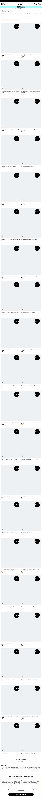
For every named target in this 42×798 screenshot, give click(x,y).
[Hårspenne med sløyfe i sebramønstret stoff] (11, 298)
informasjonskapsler (25, 784)
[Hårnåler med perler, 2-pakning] (31, 482)
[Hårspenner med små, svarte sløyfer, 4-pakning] (31, 592)
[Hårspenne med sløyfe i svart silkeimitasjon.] (11, 702)
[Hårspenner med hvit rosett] (31, 629)
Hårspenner (23, 8)
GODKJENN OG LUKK (21, 794)
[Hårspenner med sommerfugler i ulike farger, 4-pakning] (11, 408)
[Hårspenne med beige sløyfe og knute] (11, 152)
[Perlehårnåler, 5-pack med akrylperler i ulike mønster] (31, 702)
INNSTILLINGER (21, 790)
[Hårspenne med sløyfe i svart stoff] (31, 298)
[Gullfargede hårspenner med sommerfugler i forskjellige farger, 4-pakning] (11, 555)
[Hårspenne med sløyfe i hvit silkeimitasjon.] (31, 665)
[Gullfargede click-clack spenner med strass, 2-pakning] (31, 40)
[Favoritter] (38, 4)
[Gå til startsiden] (21, 4)
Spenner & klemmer (16, 8)
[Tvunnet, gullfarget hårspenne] (11, 482)
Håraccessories (7, 8)
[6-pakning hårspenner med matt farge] (31, 739)
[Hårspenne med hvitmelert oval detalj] (11, 262)
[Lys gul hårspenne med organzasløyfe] (31, 408)
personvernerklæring (6, 784)
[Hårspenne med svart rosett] (11, 629)
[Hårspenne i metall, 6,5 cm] (31, 518)
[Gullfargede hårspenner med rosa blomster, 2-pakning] (31, 78)
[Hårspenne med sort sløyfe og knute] (11, 335)
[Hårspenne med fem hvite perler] (31, 189)
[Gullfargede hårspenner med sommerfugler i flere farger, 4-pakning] (31, 555)
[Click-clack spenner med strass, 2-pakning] (11, 40)
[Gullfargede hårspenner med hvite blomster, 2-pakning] (11, 78)
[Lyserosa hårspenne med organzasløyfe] (11, 445)
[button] (36, 4)
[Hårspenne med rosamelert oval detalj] (31, 262)
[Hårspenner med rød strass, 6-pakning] (31, 371)
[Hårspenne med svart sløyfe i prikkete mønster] (31, 335)
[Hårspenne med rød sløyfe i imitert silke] (11, 592)
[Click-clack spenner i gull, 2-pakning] (11, 518)
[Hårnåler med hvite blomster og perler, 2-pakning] (31, 115)
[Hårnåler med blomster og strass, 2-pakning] (11, 115)
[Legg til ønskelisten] (2, 50)
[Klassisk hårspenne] (11, 739)
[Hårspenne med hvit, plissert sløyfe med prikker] (11, 225)
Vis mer (21, 771)
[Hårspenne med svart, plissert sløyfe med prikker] (11, 371)
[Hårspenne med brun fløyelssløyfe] (11, 189)
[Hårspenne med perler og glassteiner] (11, 665)
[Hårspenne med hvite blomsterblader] (31, 225)
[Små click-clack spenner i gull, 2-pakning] (31, 445)
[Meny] (2, 4)
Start (2, 8)
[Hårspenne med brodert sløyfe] (31, 152)
